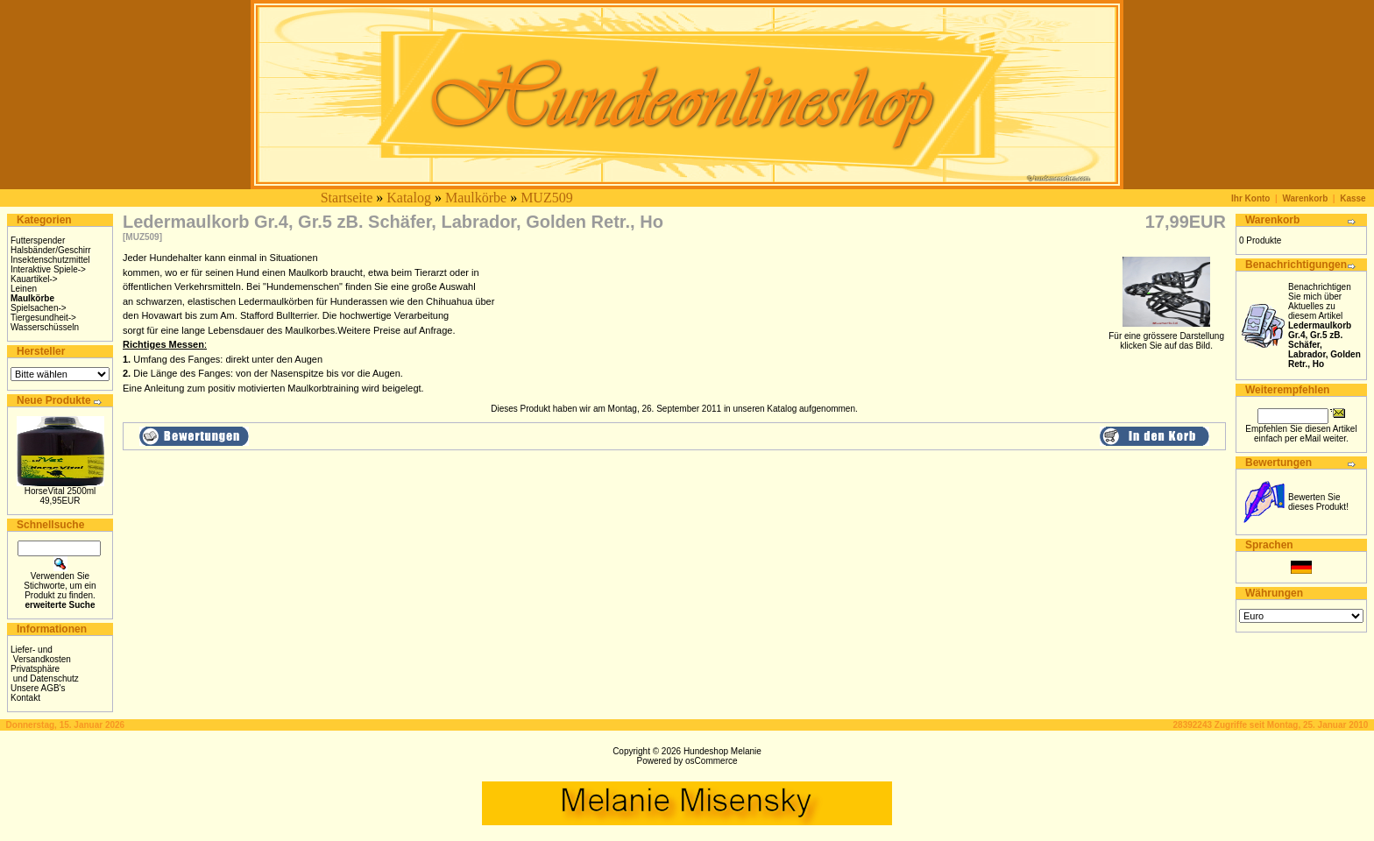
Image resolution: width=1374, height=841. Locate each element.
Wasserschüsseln (45, 327)
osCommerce (711, 761)
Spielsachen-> (39, 308)
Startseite (347, 197)
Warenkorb (1305, 198)
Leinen (24, 288)
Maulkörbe (475, 197)
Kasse (1352, 198)
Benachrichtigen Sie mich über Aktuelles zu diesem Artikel (1324, 325)
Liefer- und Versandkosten (41, 654)
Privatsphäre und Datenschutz (45, 673)
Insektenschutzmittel (50, 260)
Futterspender (38, 240)
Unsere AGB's (38, 688)
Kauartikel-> (34, 279)
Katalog (408, 197)
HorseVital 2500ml (60, 491)
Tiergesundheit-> (43, 317)
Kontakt (25, 698)
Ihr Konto (1250, 198)
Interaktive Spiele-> (48, 269)
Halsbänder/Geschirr (51, 250)
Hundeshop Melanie (722, 751)
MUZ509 (547, 197)
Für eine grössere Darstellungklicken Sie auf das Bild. (1166, 336)
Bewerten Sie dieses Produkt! (1318, 502)
